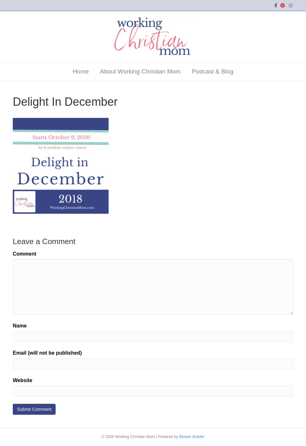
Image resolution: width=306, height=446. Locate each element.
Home (81, 71)
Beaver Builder (191, 436)
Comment (24, 254)
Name (20, 325)
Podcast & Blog (212, 71)
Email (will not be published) (47, 353)
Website (22, 380)
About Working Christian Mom (140, 71)
